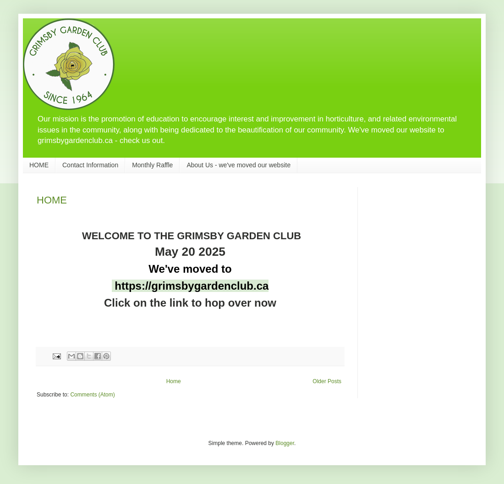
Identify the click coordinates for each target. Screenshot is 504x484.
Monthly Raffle (152, 165)
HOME (39, 165)
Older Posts (326, 381)
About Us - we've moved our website (238, 165)
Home (173, 381)
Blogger (284, 443)
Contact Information (90, 165)
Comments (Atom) (92, 394)
